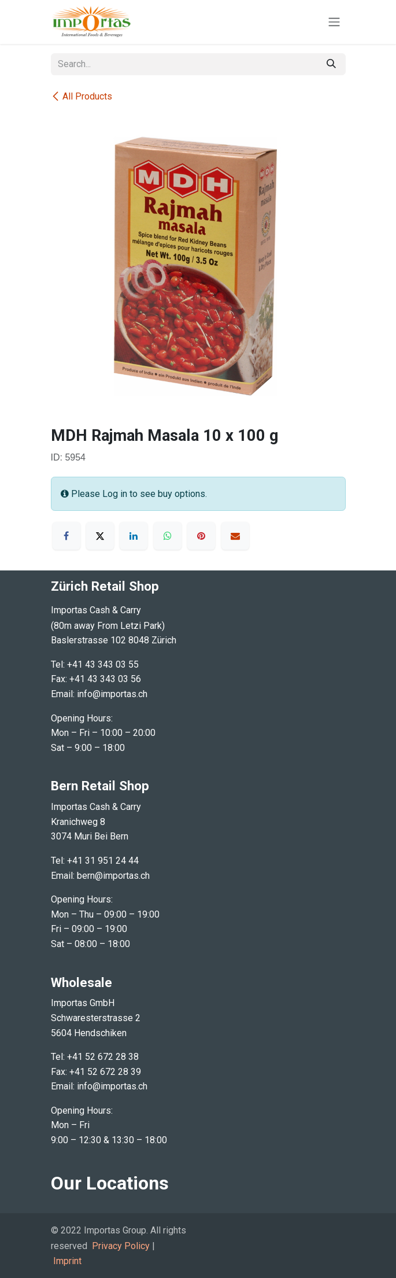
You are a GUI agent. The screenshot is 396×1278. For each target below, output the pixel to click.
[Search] (331, 64)
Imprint (67, 1260)
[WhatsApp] (168, 536)
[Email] (235, 536)
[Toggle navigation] (334, 22)
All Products (81, 96)
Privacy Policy (121, 1245)
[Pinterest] (201, 536)
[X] (100, 536)
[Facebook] (66, 536)
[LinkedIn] (133, 536)
